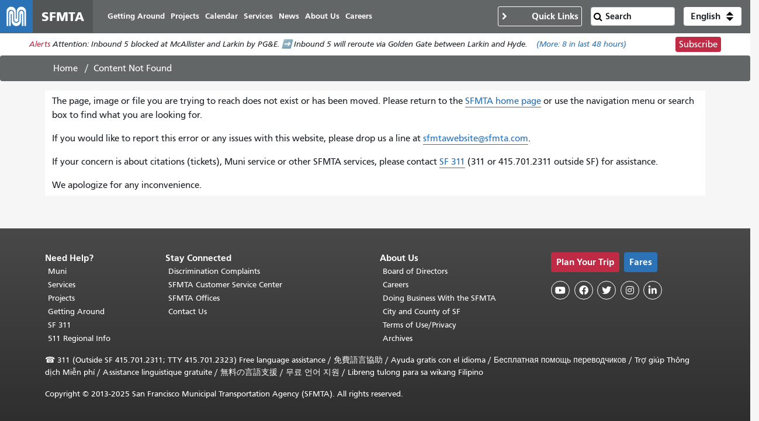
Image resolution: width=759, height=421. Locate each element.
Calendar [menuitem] (221, 16)
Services (61, 285)
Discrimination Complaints (214, 271)
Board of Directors (415, 271)
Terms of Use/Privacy (419, 325)
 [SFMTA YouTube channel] (560, 290)
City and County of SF (421, 311)
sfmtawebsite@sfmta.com (475, 138)
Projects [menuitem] (185, 16)
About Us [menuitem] (322, 16)
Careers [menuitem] (358, 16)
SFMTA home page (503, 101)
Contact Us (187, 311)
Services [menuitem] (258, 16)
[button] (712, 16)
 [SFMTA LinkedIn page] (653, 290)
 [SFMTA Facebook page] (583, 290)
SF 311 (452, 161)
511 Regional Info (79, 338)
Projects (61, 298)
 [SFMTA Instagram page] (630, 290)
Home (65, 68)
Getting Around (76, 311)
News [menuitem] (289, 16)
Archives (398, 338)
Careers (395, 285)
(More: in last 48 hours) (581, 45)
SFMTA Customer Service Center (225, 285)
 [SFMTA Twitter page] (606, 290)
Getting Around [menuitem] (136, 16)
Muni (57, 271)
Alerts (39, 45)
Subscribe (698, 44)
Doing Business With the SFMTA (439, 298)
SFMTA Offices (194, 298)
